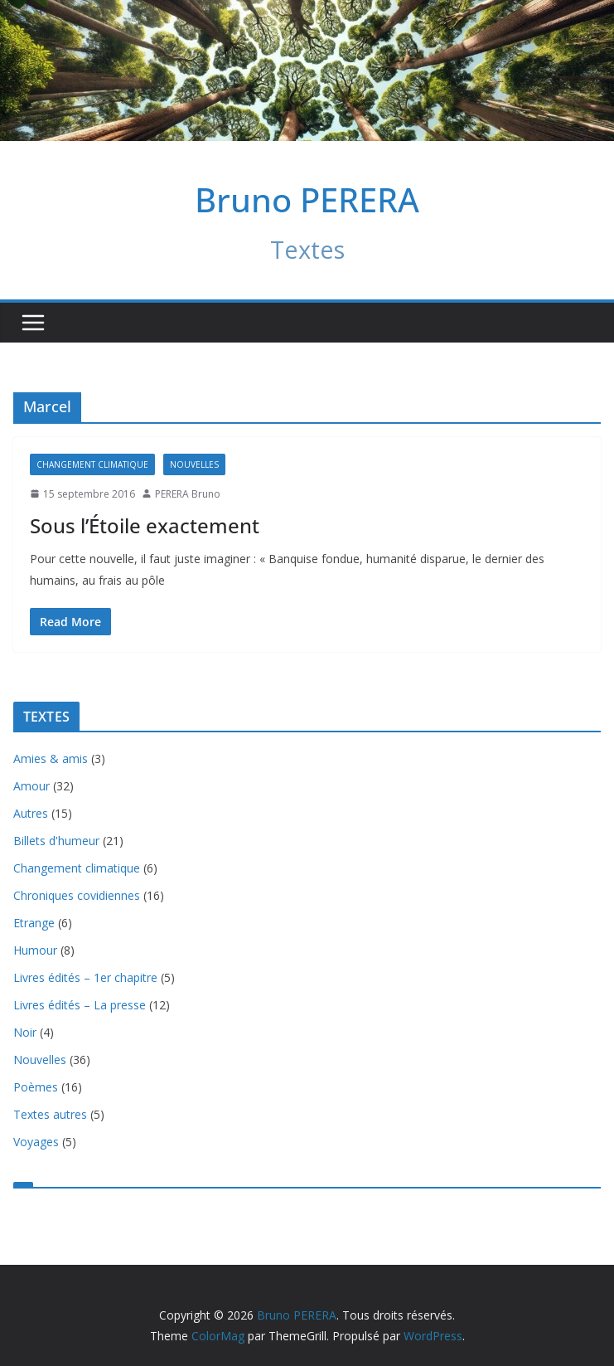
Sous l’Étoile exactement (144, 525)
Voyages (36, 1142)
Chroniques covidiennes (76, 895)
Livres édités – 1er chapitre (85, 977)
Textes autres (50, 1114)
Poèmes (35, 1087)
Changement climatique (92, 464)
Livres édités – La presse (79, 1005)
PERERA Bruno (187, 494)
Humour (35, 950)
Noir (24, 1032)
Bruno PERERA (307, 199)
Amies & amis (50, 758)
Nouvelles (194, 464)
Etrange (34, 923)
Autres (30, 813)
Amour (31, 786)
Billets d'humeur (56, 840)
